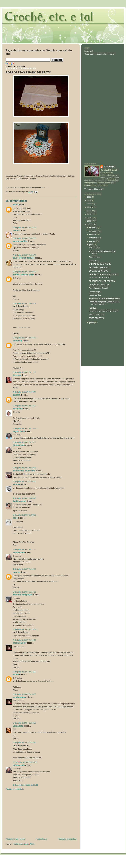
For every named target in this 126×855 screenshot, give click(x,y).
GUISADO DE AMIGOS (98, 271)
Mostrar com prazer (23, 595)
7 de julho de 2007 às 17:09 (24, 592)
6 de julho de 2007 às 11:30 (24, 372)
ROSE (15, 518)
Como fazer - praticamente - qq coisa (99, 54)
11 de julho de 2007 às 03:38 (25, 762)
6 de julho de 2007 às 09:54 (24, 303)
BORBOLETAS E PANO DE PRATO (28, 72)
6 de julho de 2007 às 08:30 (24, 255)
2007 (89, 224)
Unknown (17, 341)
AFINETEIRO (94, 248)
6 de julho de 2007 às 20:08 (24, 468)
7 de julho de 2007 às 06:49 (24, 498)
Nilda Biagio (109, 167)
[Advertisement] (31, 815)
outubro (92, 234)
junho (91, 322)
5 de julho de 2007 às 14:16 (24, 227)
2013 (89, 204)
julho (91, 245)
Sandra (16, 395)
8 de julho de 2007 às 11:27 (24, 640)
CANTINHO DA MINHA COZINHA (102, 274)
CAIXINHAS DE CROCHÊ (99, 278)
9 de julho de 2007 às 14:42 (24, 743)
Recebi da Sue (95, 295)
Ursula (16, 230)
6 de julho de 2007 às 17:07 (24, 406)
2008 (89, 221)
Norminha (18, 409)
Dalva (16, 205)
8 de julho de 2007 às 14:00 (24, 694)
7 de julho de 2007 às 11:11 (24, 549)
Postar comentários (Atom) (24, 844)
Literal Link (88, 51)
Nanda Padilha (20, 241)
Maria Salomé (19, 643)
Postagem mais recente (15, 839)
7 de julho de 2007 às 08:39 (24, 515)
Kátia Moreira (19, 501)
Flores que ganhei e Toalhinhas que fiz (104, 298)
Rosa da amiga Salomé (98, 288)
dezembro (93, 227)
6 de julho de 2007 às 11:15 (24, 338)
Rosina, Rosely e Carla (23, 275)
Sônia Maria (19, 445)
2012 (89, 207)
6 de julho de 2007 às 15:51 (24, 392)
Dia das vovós (94, 257)
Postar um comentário (15, 789)
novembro (93, 231)
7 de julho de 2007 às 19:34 (24, 629)
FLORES (92, 308)
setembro (93, 238)
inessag (17, 375)
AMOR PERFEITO (96, 315)
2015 (89, 197)
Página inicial (41, 839)
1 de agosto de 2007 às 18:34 (25, 785)
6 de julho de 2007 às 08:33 (24, 272)
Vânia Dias (18, 726)
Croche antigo (94, 292)
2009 (89, 218)
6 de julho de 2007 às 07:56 (24, 238)
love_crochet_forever (23, 258)
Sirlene (16, 484)
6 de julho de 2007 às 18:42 (24, 428)
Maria (16, 674)
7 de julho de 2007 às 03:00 (24, 482)
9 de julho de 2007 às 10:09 (24, 723)
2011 (89, 211)
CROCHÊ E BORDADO (98, 267)
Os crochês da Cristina (24, 471)
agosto (92, 241)
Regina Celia (19, 431)
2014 (89, 200)
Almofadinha (94, 261)
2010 (89, 214)
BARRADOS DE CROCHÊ (100, 264)
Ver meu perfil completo (93, 189)
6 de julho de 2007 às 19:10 (24, 442)
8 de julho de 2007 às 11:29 (24, 672)
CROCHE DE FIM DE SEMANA (102, 281)
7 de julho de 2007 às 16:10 (24, 569)
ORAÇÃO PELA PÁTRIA (99, 285)
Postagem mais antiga (67, 839)
